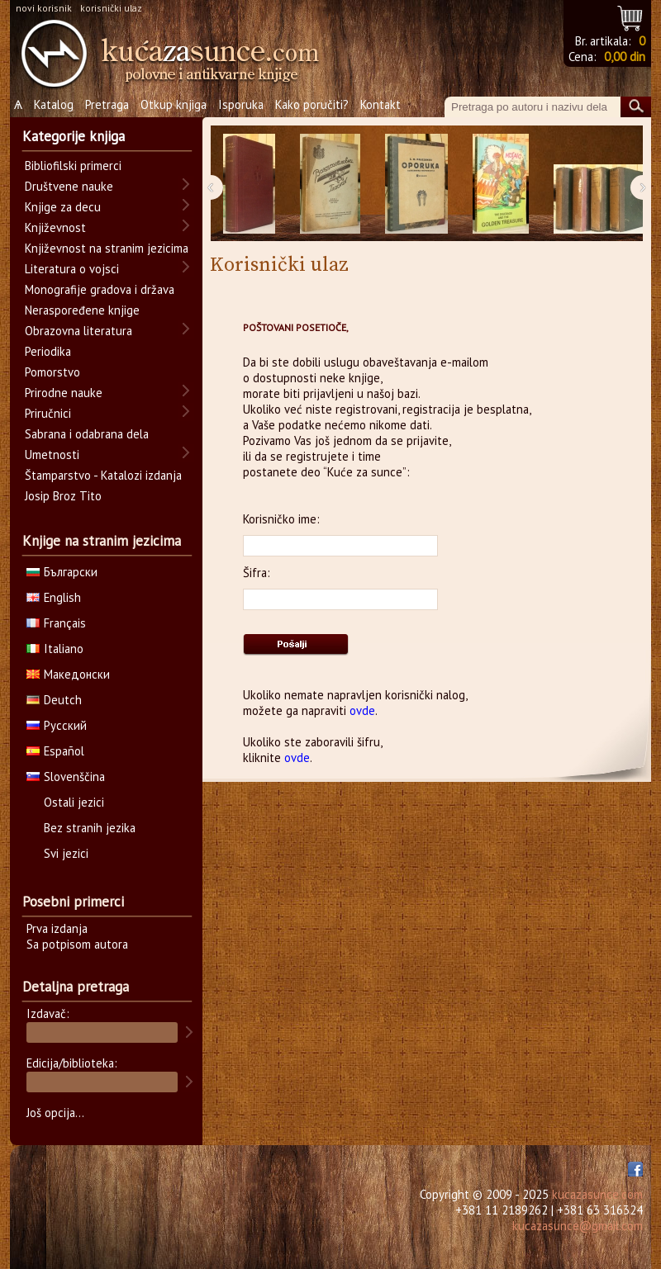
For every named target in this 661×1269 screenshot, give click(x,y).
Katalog (54, 104)
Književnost (55, 227)
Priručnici (48, 413)
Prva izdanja (57, 928)
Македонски (68, 674)
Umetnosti (52, 454)
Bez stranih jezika (90, 828)
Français (56, 623)
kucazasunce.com (597, 1194)
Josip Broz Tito (63, 496)
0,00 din (624, 56)
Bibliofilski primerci (73, 165)
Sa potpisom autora (77, 944)
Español (55, 751)
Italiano (54, 648)
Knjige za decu (63, 207)
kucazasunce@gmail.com (577, 1225)
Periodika (48, 351)
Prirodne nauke (63, 392)
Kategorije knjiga (73, 136)
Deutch (54, 700)
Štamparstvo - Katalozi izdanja (103, 475)
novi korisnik (44, 8)
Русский (56, 725)
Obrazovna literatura (78, 331)
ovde (362, 710)
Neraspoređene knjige (82, 310)
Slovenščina (65, 776)
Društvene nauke (69, 186)
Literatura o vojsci (72, 269)
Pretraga (107, 104)
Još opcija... (55, 1112)
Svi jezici (66, 853)
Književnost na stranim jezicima (106, 248)
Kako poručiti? (312, 104)
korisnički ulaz (111, 8)
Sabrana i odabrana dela (87, 434)
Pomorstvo (52, 372)
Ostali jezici (74, 802)
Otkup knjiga (173, 104)
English (53, 597)
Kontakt (380, 104)
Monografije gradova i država (99, 289)
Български (61, 572)
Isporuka (241, 104)
